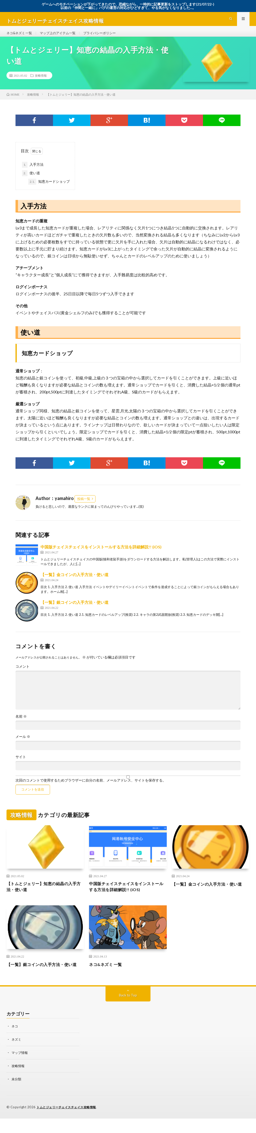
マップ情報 (20, 1068)
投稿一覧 (83, 506)
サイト (21, 764)
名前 (21, 724)
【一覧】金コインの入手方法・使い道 (74, 582)
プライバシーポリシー (105, 37)
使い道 (31, 181)
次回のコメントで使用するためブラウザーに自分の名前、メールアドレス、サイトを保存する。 (91, 788)
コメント (23, 674)
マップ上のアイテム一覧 (61, 37)
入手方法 (33, 172)
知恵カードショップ (49, 189)
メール (23, 744)
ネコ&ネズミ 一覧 (20, 37)
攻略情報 (41, 83)
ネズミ (17, 1055)
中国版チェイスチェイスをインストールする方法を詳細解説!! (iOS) (101, 554)
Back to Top (127, 1011)
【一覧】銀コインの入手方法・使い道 (74, 610)
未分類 (17, 1094)
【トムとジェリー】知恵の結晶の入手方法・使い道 (43, 895)
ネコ (15, 1042)
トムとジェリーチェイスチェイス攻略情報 (68, 1122)
